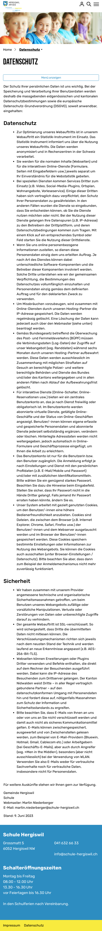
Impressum (11, 925)
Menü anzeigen (51, 77)
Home (7, 50)
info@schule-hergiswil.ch (75, 854)
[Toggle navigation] (95, 4)
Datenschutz (34, 925)
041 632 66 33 (66, 843)
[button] (30, 50)
